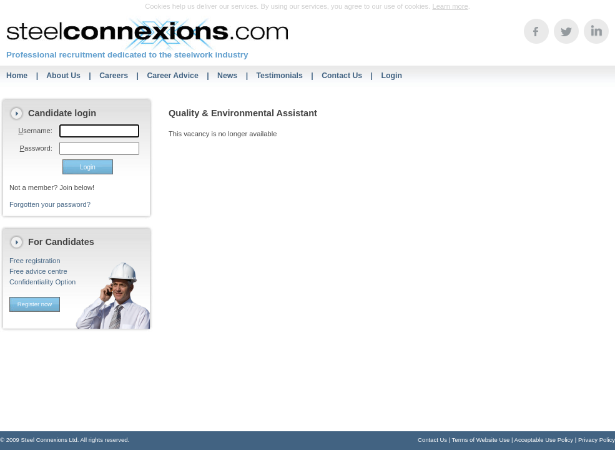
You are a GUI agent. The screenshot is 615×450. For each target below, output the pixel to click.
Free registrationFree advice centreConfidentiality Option (42, 271)
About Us (63, 75)
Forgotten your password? (50, 204)
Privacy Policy (596, 439)
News (227, 75)
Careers (113, 75)
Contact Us (342, 75)
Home (16, 75)
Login (391, 75)
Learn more (450, 6)
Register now (34, 304)
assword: (36, 148)
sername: (35, 130)
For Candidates (61, 242)
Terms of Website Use (481, 439)
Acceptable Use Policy (544, 439)
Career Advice (172, 75)
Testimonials (280, 75)
